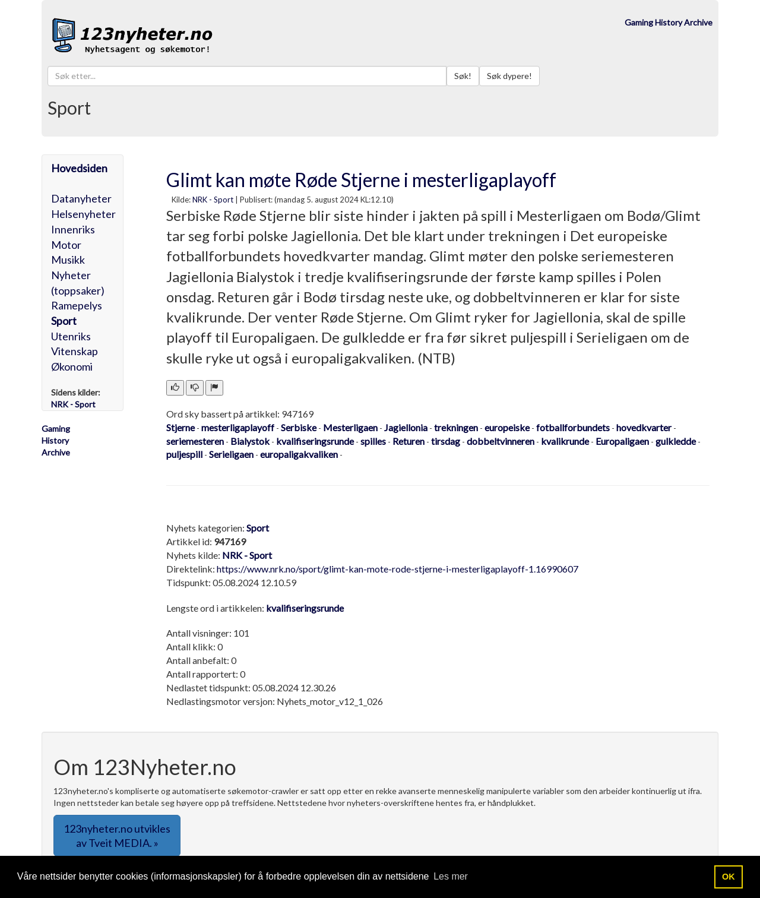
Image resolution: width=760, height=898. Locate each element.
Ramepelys (76, 305)
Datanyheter (81, 198)
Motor (66, 244)
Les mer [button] (450, 876)
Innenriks (73, 229)
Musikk (68, 259)
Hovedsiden (79, 168)
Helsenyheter (83, 213)
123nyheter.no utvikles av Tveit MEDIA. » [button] (117, 835)
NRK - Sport (212, 199)
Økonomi (72, 366)
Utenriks (71, 336)
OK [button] (728, 876)
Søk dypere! (509, 76)
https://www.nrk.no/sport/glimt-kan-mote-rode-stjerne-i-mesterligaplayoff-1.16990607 (397, 568)
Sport (64, 320)
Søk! (462, 76)
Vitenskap (74, 351)
